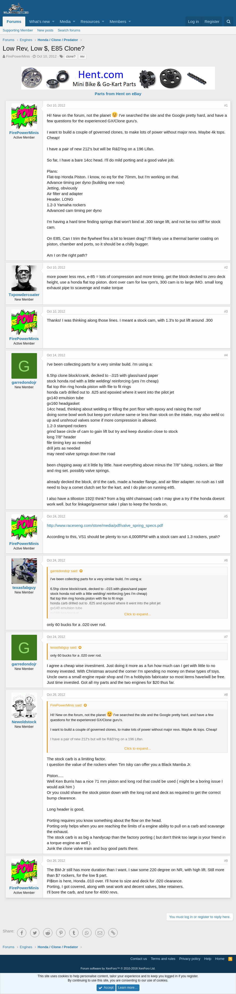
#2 (226, 267)
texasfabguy (24, 587)
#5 (226, 516)
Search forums (69, 30)
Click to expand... (137, 614)
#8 (226, 695)
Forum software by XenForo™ (118, 968)
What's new (39, 21)
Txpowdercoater (24, 294)
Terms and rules (163, 959)
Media (65, 21)
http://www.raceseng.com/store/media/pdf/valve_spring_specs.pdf (105, 525)
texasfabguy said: (63, 647)
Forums (14, 21)
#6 (226, 560)
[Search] (228, 21)
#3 (226, 311)
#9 (226, 861)
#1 (226, 105)
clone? (70, 56)
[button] (53, 21)
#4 (226, 355)
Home (220, 959)
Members (118, 21)
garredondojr (24, 382)
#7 (226, 637)
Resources (90, 21)
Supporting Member (18, 30)
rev (82, 56)
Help (208, 959)
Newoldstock (24, 722)
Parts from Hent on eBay (118, 93)
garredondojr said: (64, 571)
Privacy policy (189, 959)
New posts (45, 30)
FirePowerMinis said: (66, 705)
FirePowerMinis (18, 56)
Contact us (138, 959)
